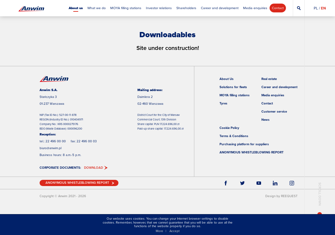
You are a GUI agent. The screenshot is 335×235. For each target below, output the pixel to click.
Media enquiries (272, 95)
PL (316, 8)
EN (323, 8)
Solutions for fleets (233, 87)
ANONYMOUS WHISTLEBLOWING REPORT (252, 152)
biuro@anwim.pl (51, 148)
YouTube (259, 183)
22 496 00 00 (55, 141)
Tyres (223, 103)
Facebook (226, 183)
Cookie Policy (229, 127)
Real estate (269, 78)
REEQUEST (289, 196)
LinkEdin (275, 183)
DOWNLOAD (93, 168)
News (265, 119)
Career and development (279, 87)
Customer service (274, 111)
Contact (267, 103)
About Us (227, 78)
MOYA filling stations (235, 95)
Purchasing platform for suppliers (244, 144)
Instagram (292, 183)
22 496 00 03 (87, 141)
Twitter (242, 183)
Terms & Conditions (234, 135)
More (159, 230)
